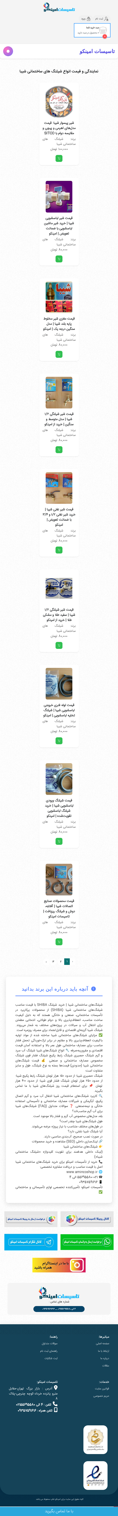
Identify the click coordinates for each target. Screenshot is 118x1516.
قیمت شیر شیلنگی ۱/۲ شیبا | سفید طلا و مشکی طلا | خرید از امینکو (59, 615)
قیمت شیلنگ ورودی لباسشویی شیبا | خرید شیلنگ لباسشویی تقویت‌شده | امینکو (59, 808)
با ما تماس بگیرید (59, 1511)
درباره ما (104, 1358)
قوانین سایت (102, 1388)
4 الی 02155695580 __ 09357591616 (59, 1309)
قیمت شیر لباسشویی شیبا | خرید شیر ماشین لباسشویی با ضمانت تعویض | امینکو (59, 226)
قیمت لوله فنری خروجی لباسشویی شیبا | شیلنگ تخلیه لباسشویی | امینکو (59, 710)
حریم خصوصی (101, 1396)
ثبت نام (101, 19)
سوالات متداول (50, 1343)
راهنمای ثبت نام (49, 1351)
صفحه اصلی (102, 1343)
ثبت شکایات (51, 1358)
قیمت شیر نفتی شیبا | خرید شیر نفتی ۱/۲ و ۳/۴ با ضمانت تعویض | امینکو (59, 517)
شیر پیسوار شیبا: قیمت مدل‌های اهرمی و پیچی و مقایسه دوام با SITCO (59, 128)
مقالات (105, 1365)
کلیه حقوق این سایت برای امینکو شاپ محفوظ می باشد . (59, 1499)
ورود (86, 19)
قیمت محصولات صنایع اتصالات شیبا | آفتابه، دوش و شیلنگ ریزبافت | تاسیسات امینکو (59, 909)
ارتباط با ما (103, 1351)
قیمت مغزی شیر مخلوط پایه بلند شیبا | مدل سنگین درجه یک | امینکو (59, 324)
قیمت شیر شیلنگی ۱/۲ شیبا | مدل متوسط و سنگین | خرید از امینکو (59, 419)
